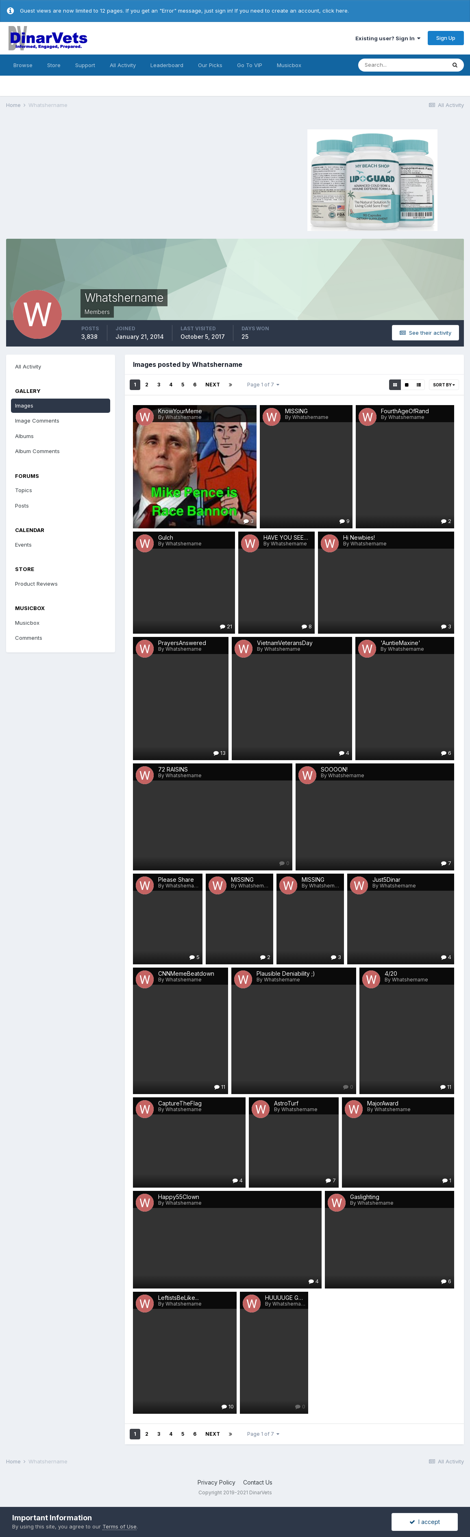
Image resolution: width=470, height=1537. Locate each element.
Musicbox (289, 65)
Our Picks (210, 65)
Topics (23, 490)
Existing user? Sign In (387, 38)
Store (54, 65)
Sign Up (445, 38)
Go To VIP (249, 65)
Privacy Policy (216, 1482)
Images (24, 405)
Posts (22, 505)
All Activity (123, 65)
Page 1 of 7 (263, 385)
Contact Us (257, 1482)
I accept (424, 1521)
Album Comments (37, 451)
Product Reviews (36, 583)
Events (23, 544)
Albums (24, 436)
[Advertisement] (101, 179)
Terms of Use (119, 1526)
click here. (335, 10)
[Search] (402, 65)
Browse (23, 65)
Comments (28, 637)
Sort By (444, 384)
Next (212, 385)
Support (85, 65)
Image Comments (37, 420)
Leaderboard (166, 65)
